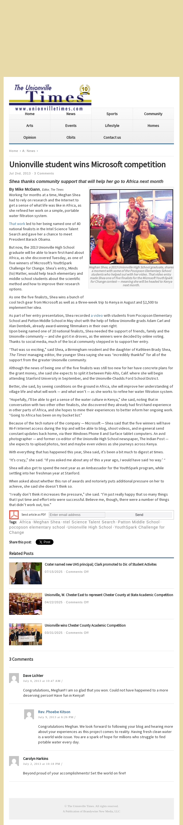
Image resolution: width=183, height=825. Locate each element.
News (70, 113)
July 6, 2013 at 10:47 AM (41, 680)
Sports (112, 113)
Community (153, 113)
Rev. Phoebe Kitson (54, 711)
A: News (28, 150)
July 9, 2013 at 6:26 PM (56, 717)
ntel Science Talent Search (89, 522)
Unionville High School (90, 527)
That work (17, 223)
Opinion (29, 137)
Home (30, 113)
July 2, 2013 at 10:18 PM (41, 763)
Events (71, 125)
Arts (29, 125)
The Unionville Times (80, 806)
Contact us (112, 137)
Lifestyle (112, 125)
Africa (25, 522)
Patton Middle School (139, 522)
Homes (153, 125)
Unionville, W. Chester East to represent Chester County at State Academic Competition (109, 595)
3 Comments (44, 173)
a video (97, 315)
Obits (70, 137)
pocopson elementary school (37, 527)
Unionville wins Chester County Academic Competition (85, 625)
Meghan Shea (46, 522)
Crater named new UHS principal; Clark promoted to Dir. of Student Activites (100, 564)
